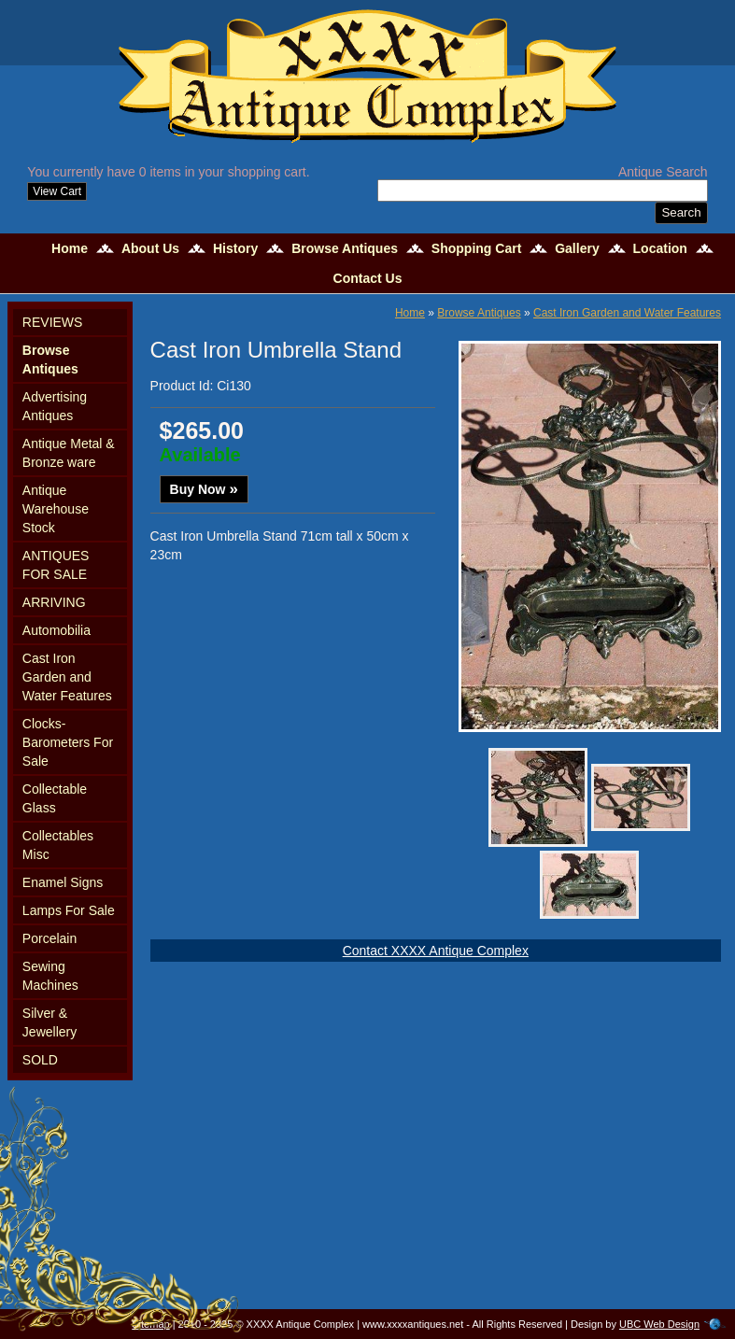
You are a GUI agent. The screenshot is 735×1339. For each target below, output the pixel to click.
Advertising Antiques (54, 406)
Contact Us (368, 278)
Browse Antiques (344, 248)
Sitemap (150, 1324)
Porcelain (49, 938)
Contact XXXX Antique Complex (436, 950)
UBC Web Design (659, 1324)
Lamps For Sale (68, 910)
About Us (150, 248)
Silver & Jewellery (49, 1022)
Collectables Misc (57, 845)
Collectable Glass (54, 798)
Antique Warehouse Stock (55, 509)
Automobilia (56, 630)
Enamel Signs (62, 882)
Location (660, 248)
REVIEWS (52, 322)
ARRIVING (54, 602)
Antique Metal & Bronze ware (68, 453)
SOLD (40, 1059)
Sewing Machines (50, 976)
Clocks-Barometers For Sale (67, 742)
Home (69, 248)
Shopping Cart (476, 248)
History (235, 248)
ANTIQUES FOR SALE (56, 565)
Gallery (577, 248)
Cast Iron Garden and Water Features (67, 677)
